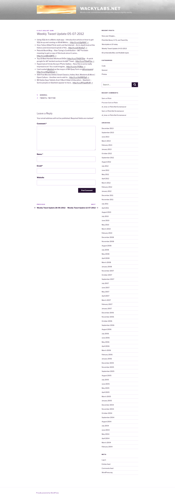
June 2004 (106, 430)
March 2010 (106, 229)
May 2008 (105, 254)
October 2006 (107, 321)
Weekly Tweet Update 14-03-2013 (114, 48)
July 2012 (105, 166)
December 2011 (107, 195)
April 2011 (105, 208)
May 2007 (105, 292)
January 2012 (106, 191)
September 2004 (108, 417)
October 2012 (107, 153)
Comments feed (107, 468)
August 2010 (106, 212)
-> (88, 42)
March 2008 (106, 262)
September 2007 (108, 279)
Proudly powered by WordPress (47, 493)
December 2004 (108, 405)
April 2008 (105, 258)
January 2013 (106, 149)
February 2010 (107, 233)
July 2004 (105, 426)
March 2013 (106, 141)
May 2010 (105, 225)
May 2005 (105, 388)
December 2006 (108, 313)
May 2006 (105, 342)
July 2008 (105, 250)
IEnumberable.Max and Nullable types (115, 53)
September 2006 (108, 325)
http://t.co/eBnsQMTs (45, 56)
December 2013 (107, 128)
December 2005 (108, 363)
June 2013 (105, 137)
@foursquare (87, 69)
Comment (42, 124)
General (43, 95)
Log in (104, 460)
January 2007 (107, 308)
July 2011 (105, 204)
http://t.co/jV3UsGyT (76, 48)
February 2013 (107, 145)
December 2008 (108, 237)
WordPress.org (107, 472)
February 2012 (107, 187)
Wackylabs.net (100, 8)
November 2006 (108, 317)
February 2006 (107, 354)
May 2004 (105, 434)
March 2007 (106, 300)
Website (40, 177)
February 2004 (107, 447)
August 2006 (106, 329)
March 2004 (106, 442)
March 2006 (106, 350)
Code (104, 66)
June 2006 (106, 338)
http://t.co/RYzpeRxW (82, 83)
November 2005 (108, 367)
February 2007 (107, 304)
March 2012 (106, 183)
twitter (52, 98)
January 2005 (107, 401)
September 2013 (108, 132)
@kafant (50, 69)
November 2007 (108, 271)
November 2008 (108, 241)
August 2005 (106, 375)
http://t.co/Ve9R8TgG (78, 77)
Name (40, 154)
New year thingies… (109, 36)
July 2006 (105, 334)
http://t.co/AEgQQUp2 (46, 72)
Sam (52, 30)
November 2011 (107, 199)
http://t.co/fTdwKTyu (83, 61)
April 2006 (105, 346)
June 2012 (105, 170)
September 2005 (108, 371)
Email (40, 166)
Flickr (109, 98)
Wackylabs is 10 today (110, 44)
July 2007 (105, 283)
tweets (43, 98)
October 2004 (107, 413)
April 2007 (105, 296)
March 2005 (106, 396)
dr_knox (104, 107)
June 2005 (106, 384)
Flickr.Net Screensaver (118, 107)
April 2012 (105, 178)
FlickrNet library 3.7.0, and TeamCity (115, 40)
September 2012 (108, 158)
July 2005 (105, 380)
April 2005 (105, 392)
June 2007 (105, 287)
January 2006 (107, 359)
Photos (104, 74)
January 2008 (107, 267)
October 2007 (107, 275)
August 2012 (106, 162)
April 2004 (105, 438)
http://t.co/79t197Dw (76, 58)
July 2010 (105, 216)
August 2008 (106, 246)
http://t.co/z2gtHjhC (78, 42)
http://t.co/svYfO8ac (74, 67)
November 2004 (108, 409)
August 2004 (106, 421)
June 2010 (105, 220)
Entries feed (106, 464)
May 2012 (105, 174)
